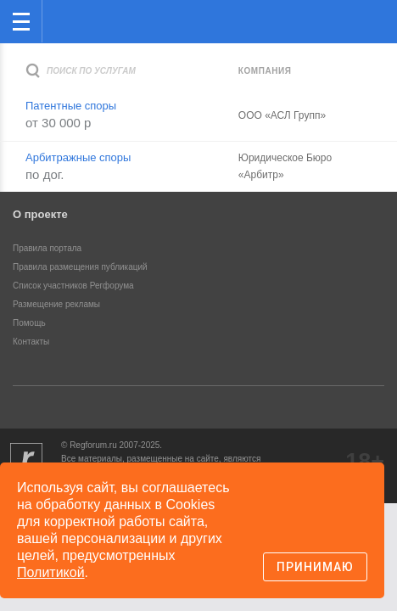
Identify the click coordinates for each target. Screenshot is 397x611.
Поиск (328, 20)
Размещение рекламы (56, 304)
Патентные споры (70, 105)
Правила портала (47, 248)
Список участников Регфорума (73, 285)
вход (362, 9)
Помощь (29, 323)
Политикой (51, 572)
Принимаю (315, 567)
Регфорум (69, 20)
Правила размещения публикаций (80, 267)
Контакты (31, 341)
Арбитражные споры (78, 157)
